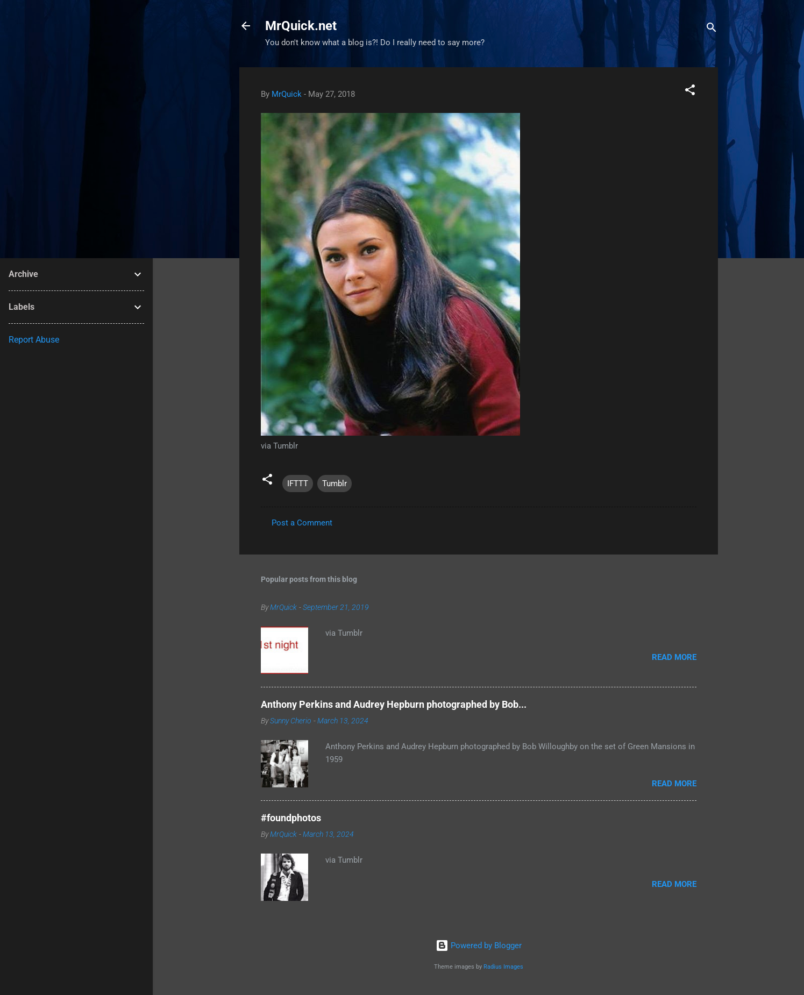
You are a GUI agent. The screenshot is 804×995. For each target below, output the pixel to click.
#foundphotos (291, 817)
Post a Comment (302, 523)
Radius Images (503, 966)
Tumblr (334, 483)
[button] (690, 91)
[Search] (711, 29)
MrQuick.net (301, 25)
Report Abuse (34, 340)
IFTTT (297, 483)
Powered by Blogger (479, 945)
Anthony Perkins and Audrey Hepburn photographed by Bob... (393, 704)
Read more (674, 657)
